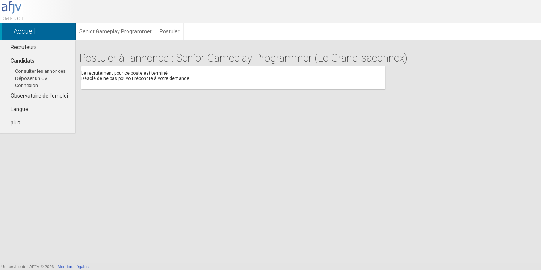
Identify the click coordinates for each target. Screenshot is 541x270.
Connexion (26, 85)
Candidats (19, 61)
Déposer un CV (31, 78)
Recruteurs (20, 47)
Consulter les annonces (40, 71)
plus (12, 123)
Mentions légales (73, 266)
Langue (16, 109)
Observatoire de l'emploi (36, 96)
